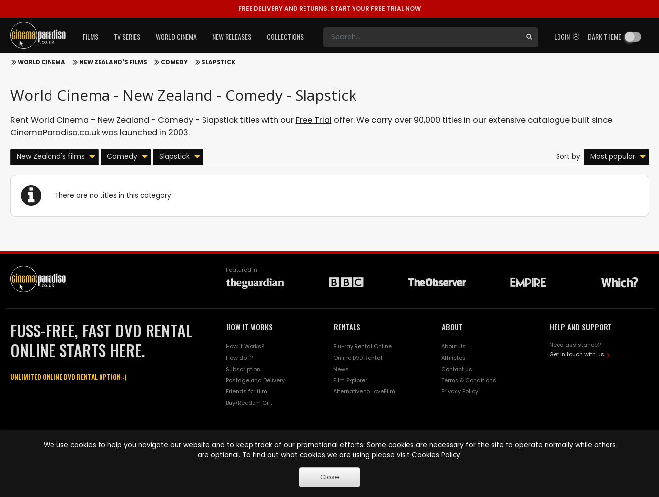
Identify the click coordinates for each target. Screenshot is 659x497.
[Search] (421, 37)
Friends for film (246, 391)
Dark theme (604, 36)
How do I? (239, 358)
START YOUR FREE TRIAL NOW (329, 8)
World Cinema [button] (176, 36)
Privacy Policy (459, 391)
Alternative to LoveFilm (364, 391)
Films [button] (90, 36)
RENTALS (347, 326)
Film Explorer (350, 380)
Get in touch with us (576, 354)
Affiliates (453, 358)
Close (329, 477)
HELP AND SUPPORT (581, 326)
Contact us (456, 369)
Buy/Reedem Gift (249, 403)
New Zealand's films (113, 62)
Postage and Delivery (255, 380)
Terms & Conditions (468, 380)
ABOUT (452, 326)
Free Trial (314, 120)
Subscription (243, 369)
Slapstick (218, 62)
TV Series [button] (127, 36)
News (341, 369)
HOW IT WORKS (249, 326)
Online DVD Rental (357, 358)
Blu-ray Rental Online (362, 346)
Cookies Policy (436, 455)
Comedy (174, 62)
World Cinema (41, 62)
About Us (453, 346)
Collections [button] (285, 36)
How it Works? (245, 346)
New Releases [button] (231, 36)
